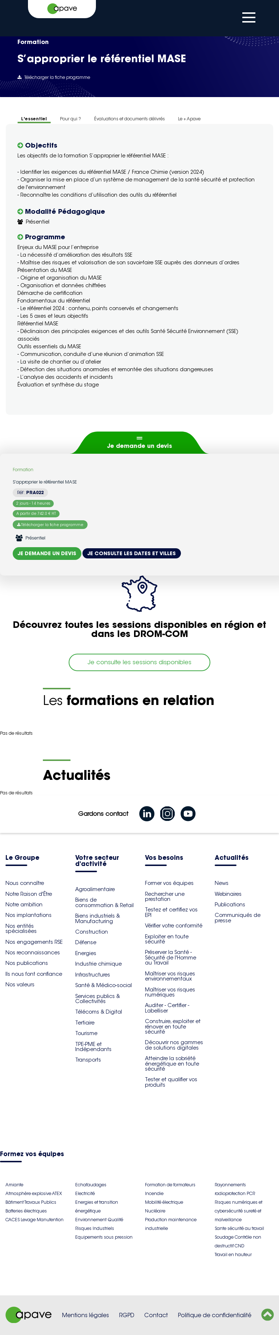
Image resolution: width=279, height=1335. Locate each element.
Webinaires (228, 894)
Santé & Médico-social (103, 985)
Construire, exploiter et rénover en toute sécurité (173, 1026)
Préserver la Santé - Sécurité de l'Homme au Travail (170, 957)
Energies (85, 953)
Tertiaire (84, 1022)
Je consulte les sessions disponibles (139, 662)
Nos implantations (28, 915)
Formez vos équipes (32, 1154)
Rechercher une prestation (165, 896)
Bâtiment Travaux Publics (30, 1202)
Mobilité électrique (164, 1202)
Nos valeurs (20, 984)
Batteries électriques (26, 1211)
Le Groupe (22, 858)
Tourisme (86, 1033)
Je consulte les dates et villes (132, 553)
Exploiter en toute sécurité (167, 939)
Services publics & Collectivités (97, 999)
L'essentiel (34, 118)
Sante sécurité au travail (239, 1228)
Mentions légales (85, 1315)
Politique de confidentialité (214, 1315)
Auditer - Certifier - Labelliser (167, 1008)
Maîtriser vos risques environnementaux (170, 976)
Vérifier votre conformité (173, 925)
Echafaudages (90, 1184)
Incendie (154, 1193)
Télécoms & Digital (98, 1012)
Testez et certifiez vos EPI (171, 912)
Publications (230, 904)
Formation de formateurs (170, 1184)
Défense (85, 942)
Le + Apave (189, 118)
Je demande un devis (139, 446)
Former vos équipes (169, 883)
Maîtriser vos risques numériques (170, 992)
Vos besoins (164, 858)
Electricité (85, 1193)
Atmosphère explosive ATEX (33, 1193)
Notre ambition (24, 904)
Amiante (14, 1184)
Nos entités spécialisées (21, 928)
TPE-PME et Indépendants (93, 1047)
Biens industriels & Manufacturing (97, 918)
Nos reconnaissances (32, 952)
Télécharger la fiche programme (53, 77)
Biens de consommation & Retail (104, 902)
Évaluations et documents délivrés (129, 118)
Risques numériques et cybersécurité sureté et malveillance (238, 1210)
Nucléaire (155, 1211)
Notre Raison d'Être (28, 894)
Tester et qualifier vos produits (171, 1082)
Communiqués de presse (237, 917)
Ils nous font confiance (33, 974)
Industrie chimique (98, 964)
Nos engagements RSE (33, 942)
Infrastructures (92, 974)
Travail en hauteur (233, 1254)
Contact (156, 1315)
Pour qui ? (70, 118)
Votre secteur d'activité (97, 861)
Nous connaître (24, 883)
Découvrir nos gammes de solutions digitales (174, 1045)
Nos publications (26, 963)
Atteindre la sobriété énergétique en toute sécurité (172, 1063)
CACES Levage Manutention (34, 1219)
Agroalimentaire (95, 889)
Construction (91, 932)
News (222, 883)
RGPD (126, 1315)
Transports (88, 1060)
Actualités (231, 858)
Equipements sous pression (104, 1237)
